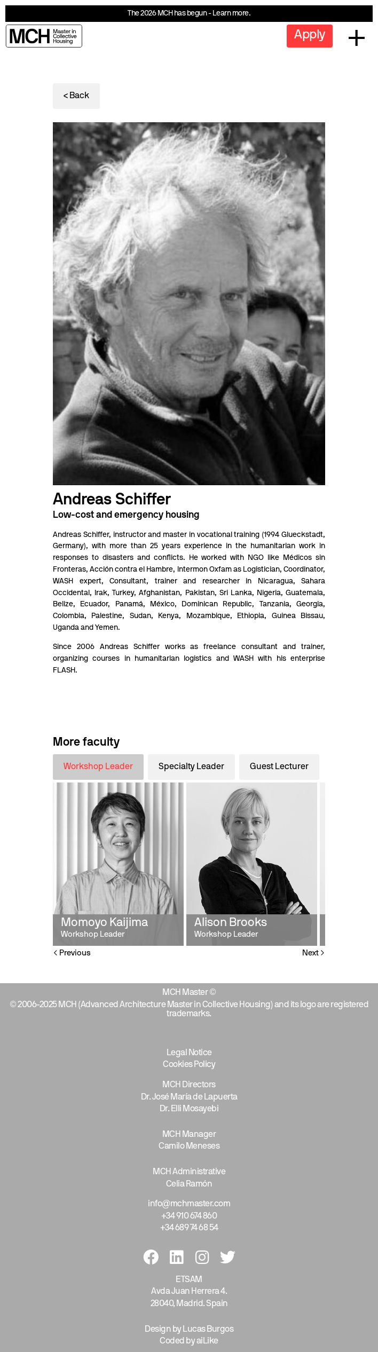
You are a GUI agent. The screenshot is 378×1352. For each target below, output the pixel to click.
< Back (76, 96)
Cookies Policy (189, 1065)
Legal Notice (189, 1053)
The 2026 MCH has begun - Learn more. (189, 13)
